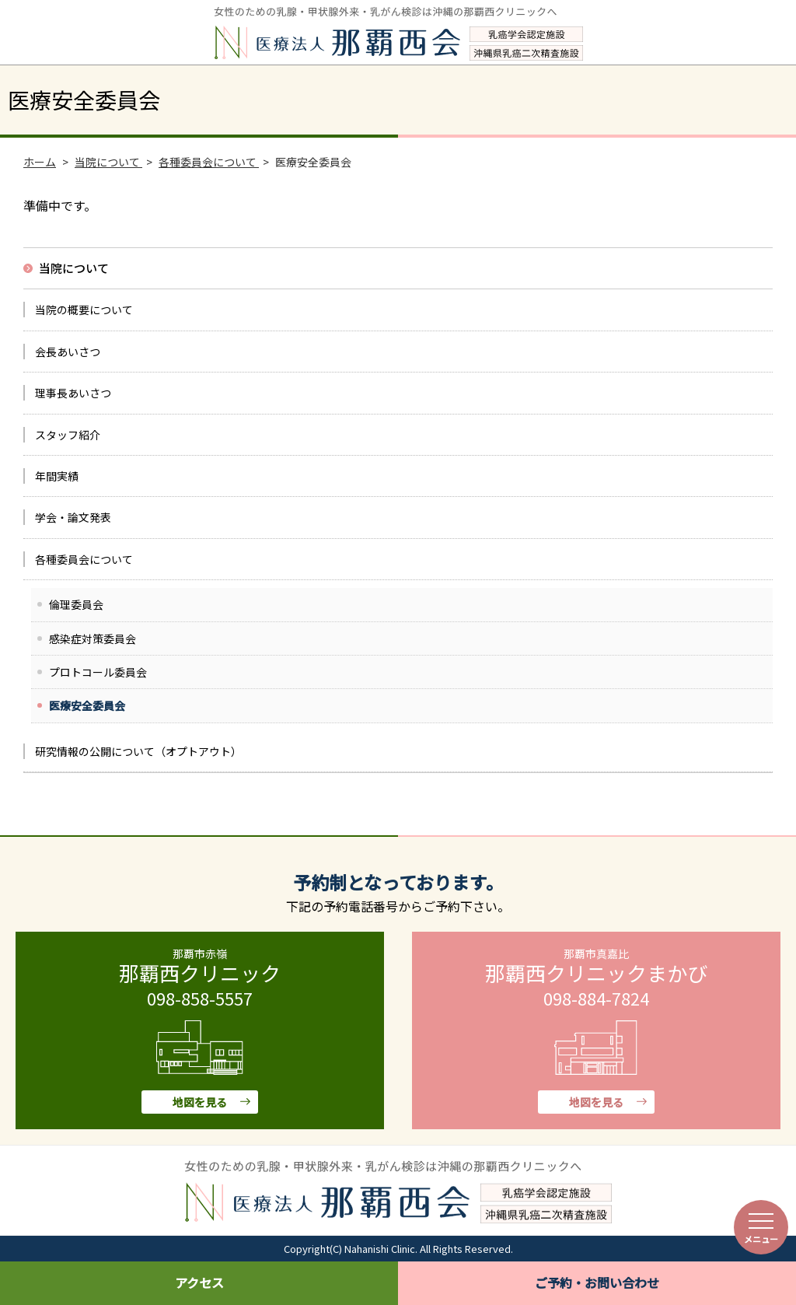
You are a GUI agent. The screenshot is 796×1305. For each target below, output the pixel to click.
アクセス (199, 1282)
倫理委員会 (76, 604)
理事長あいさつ (73, 393)
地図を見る (200, 1102)
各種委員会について (84, 559)
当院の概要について (84, 309)
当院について (74, 268)
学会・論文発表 (73, 517)
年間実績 (57, 476)
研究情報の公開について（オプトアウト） (138, 751)
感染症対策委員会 (92, 638)
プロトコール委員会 (98, 672)
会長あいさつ (67, 351)
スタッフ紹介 (67, 435)
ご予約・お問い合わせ (597, 1282)
